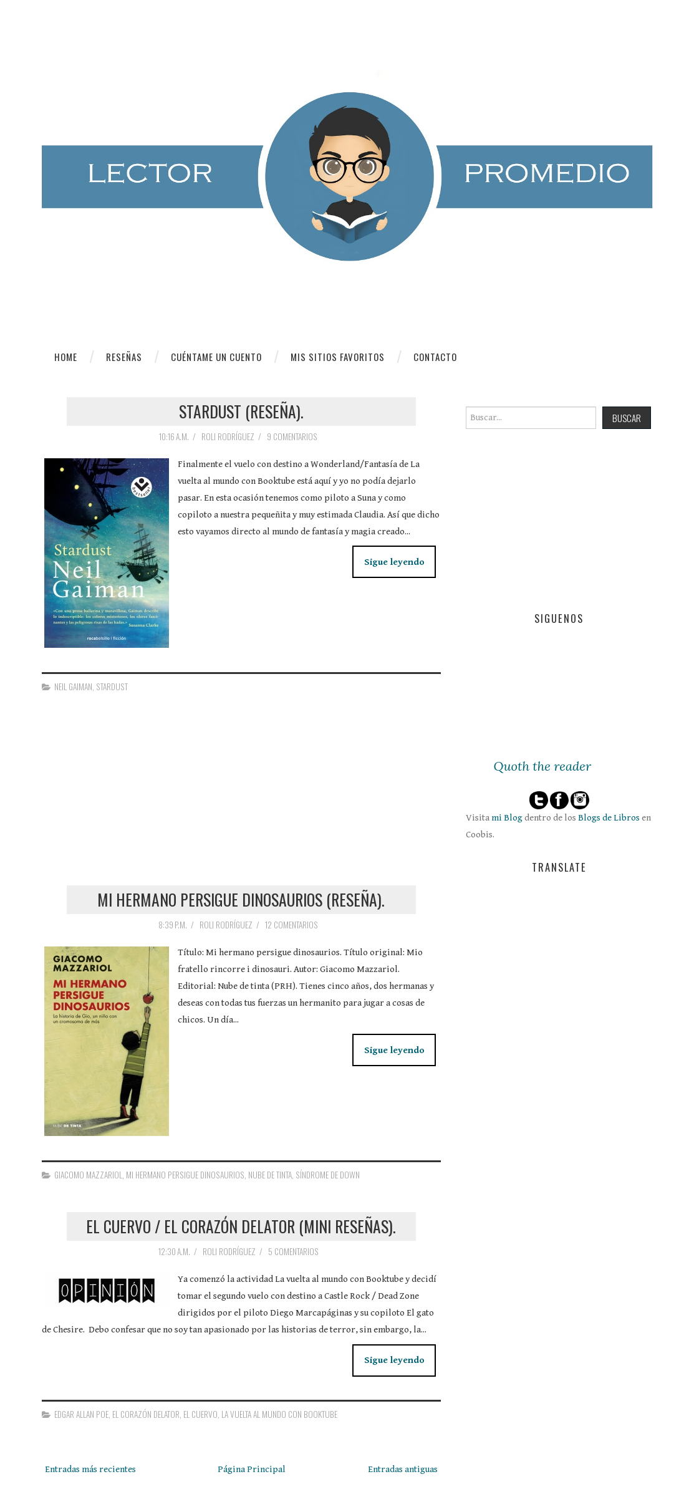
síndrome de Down (328, 1174)
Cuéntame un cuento (216, 357)
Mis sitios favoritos (338, 357)
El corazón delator (146, 1414)
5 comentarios (294, 1251)
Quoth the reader (543, 766)
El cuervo (200, 1414)
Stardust (112, 686)
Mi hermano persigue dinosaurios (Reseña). (241, 899)
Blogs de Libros (609, 817)
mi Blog (507, 817)
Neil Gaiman (73, 686)
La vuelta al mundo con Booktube (279, 1414)
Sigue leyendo (394, 562)
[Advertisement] (135, 802)
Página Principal (252, 1469)
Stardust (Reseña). (241, 411)
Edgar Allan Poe (81, 1414)
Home (65, 357)
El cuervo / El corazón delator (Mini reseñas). (241, 1226)
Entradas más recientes (90, 1469)
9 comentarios (293, 436)
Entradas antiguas (403, 1469)
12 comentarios (292, 924)
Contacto (435, 357)
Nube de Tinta (270, 1174)
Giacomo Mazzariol (88, 1174)
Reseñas (124, 357)
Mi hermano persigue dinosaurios (185, 1174)
